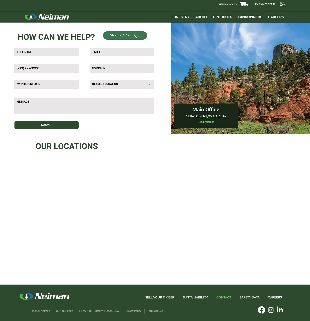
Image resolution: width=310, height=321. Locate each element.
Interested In (21, 76)
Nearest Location (99, 76)
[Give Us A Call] (125, 35)
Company (95, 61)
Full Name (20, 45)
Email (93, 45)
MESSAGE (21, 94)
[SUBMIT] (46, 125)
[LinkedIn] (280, 310)
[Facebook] (261, 310)
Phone (18, 61)
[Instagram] (270, 310)
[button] (250, 17)
